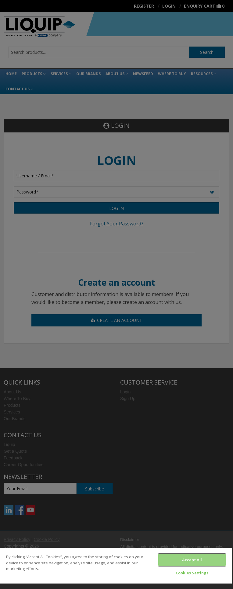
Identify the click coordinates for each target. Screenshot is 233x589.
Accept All (192, 560)
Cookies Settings (192, 573)
